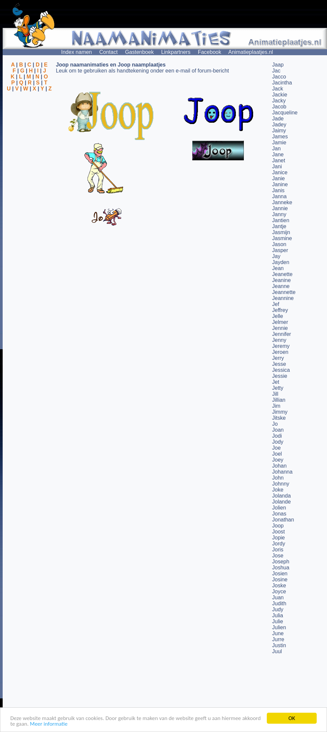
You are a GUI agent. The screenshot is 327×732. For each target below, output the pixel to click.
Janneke (282, 202)
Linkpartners (175, 52)
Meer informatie (49, 724)
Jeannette (283, 292)
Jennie (280, 328)
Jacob (279, 106)
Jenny (279, 340)
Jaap (278, 65)
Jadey (279, 124)
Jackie (279, 94)
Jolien (279, 508)
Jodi (277, 436)
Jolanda (281, 496)
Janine (280, 184)
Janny (279, 214)
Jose (277, 555)
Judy (277, 609)
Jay (276, 256)
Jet (275, 382)
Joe (276, 448)
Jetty (277, 388)
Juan (278, 597)
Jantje (279, 226)
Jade (278, 118)
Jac (276, 70)
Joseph (280, 561)
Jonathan (283, 519)
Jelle (277, 316)
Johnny (280, 484)
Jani (277, 166)
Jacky (279, 100)
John (278, 478)
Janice (279, 172)
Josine (279, 579)
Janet (278, 160)
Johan (279, 466)
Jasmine (282, 238)
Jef (275, 304)
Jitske (279, 418)
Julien (279, 627)
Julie (277, 621)
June (278, 633)
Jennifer (281, 334)
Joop (278, 525)
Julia (277, 615)
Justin (279, 645)
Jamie (279, 142)
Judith (279, 603)
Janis (278, 190)
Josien (279, 573)
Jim (276, 406)
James (280, 136)
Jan (276, 148)
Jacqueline (285, 112)
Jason (279, 244)
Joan (278, 430)
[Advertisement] (29, 124)
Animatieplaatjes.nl (250, 52)
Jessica (281, 370)
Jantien (280, 220)
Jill (275, 394)
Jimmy (279, 412)
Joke (277, 490)
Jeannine (283, 298)
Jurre (278, 639)
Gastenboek (139, 52)
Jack (277, 88)
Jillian (278, 400)
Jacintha (282, 82)
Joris (277, 549)
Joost (278, 531)
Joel (277, 454)
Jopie (278, 537)
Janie (278, 178)
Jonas (279, 513)
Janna (279, 196)
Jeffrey (280, 310)
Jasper (280, 250)
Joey (277, 460)
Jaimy (279, 130)
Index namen (76, 52)
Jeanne (281, 286)
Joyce (279, 591)
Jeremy (280, 346)
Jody (277, 442)
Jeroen (280, 352)
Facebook (209, 52)
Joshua (280, 567)
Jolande (281, 502)
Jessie (279, 376)
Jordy (278, 543)
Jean (278, 268)
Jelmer (280, 322)
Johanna (282, 472)
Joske (279, 585)
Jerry (278, 358)
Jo (275, 424)
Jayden (280, 262)
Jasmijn (281, 232)
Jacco (279, 76)
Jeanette (282, 274)
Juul (277, 651)
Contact (108, 52)
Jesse (279, 364)
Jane (278, 154)
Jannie (280, 208)
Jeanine (281, 280)
